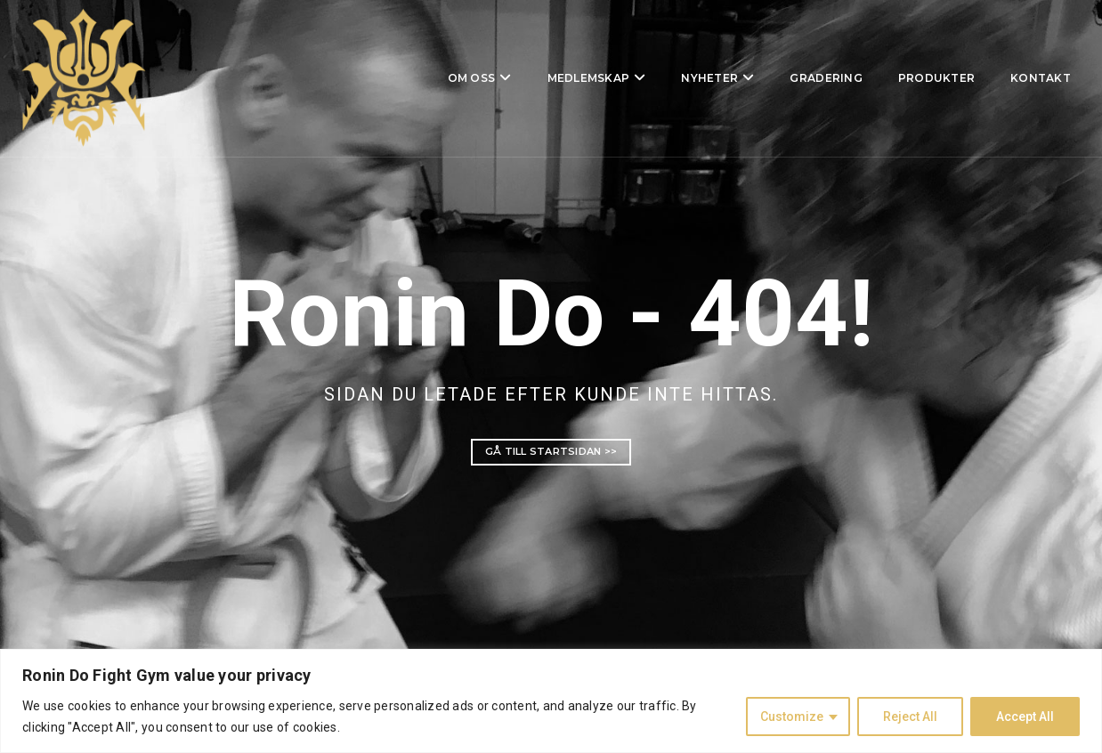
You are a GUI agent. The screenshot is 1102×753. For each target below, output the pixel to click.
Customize (791, 716)
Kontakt (1010, 79)
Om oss (441, 79)
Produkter (906, 79)
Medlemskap (558, 79)
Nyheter (679, 79)
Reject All (910, 716)
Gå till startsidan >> (551, 451)
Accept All (1025, 716)
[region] (551, 701)
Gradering (795, 79)
